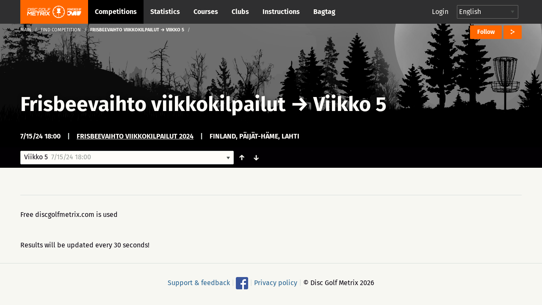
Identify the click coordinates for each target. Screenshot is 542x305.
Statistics (165, 12)
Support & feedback (199, 283)
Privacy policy (275, 283)
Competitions (116, 12)
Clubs (240, 12)
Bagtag (324, 12)
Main (25, 30)
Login (440, 12)
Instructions (281, 12)
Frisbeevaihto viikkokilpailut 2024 (135, 136)
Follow (486, 32)
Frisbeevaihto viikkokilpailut (153, 104)
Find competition (61, 30)
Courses (206, 12)
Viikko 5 (350, 104)
